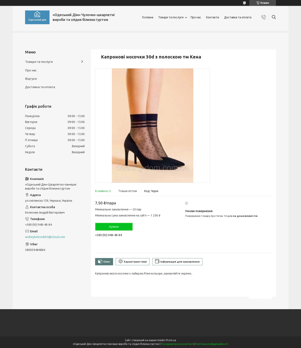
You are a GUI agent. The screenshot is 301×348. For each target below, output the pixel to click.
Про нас (196, 17)
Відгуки (31, 78)
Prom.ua (171, 340)
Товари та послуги (171, 17)
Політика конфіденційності (211, 344)
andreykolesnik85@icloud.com (45, 237)
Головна (147, 17)
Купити (114, 226)
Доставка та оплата (237, 17)
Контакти (212, 17)
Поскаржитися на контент (177, 344)
